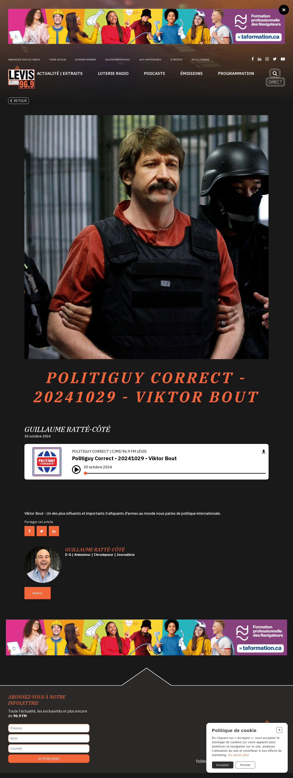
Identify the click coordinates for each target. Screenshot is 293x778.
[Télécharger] (264, 456)
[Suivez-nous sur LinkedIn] (259, 59)
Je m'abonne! (49, 764)
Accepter (222, 764)
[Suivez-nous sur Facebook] (252, 59)
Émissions (191, 73)
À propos (177, 59)
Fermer (245, 764)
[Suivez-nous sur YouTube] (283, 59)
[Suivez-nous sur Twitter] (275, 59)
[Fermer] (284, 10)
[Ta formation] (146, 26)
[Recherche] (274, 73)
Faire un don (57, 59)
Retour (18, 101)
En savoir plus (243, 754)
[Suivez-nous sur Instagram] (267, 59)
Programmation (236, 73)
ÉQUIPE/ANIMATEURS (117, 59)
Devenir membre (85, 59)
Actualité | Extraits (60, 73)
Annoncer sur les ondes (24, 59)
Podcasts (154, 73)
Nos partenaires (150, 59)
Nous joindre (200, 59)
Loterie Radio (113, 73)
